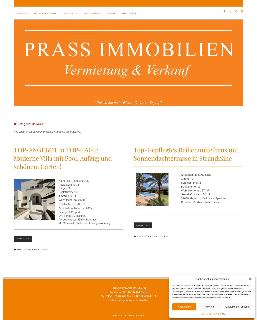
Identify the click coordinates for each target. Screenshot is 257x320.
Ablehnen (210, 306)
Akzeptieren (184, 306)
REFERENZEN (70, 13)
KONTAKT (112, 13)
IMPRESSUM (219, 314)
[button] (250, 279)
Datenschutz (206, 314)
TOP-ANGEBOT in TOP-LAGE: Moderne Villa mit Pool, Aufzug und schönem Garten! (63, 155)
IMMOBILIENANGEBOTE (45, 13)
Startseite (22, 13)
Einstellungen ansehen (237, 306)
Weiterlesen (24, 236)
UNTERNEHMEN (92, 13)
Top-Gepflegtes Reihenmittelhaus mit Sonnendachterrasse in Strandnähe (186, 151)
